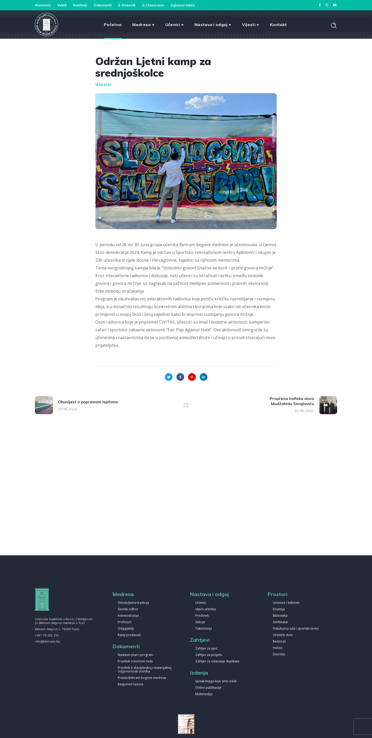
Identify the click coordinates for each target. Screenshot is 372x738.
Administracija (128, 616)
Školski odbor (128, 609)
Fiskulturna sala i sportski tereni (296, 629)
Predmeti (202, 616)
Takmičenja (203, 629)
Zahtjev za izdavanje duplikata (217, 661)
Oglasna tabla (183, 5)
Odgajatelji (126, 629)
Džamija (279, 609)
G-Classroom (153, 5)
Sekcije (200, 622)
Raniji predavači (129, 635)
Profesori (124, 622)
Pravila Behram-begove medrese (142, 678)
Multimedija (203, 694)
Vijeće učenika (205, 609)
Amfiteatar (280, 622)
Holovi (277, 648)
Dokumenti (103, 5)
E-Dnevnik (126, 5)
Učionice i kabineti (286, 603)
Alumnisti (43, 5)
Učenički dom (283, 635)
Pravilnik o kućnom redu (135, 661)
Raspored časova (130, 684)
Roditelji (80, 5)
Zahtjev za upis (206, 649)
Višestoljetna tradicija (133, 603)
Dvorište (279, 654)
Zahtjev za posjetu (208, 655)
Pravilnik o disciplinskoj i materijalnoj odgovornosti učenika (145, 669)
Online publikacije (208, 688)
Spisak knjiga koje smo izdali (216, 681)
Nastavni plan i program (135, 655)
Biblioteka (280, 616)
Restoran (279, 642)
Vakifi (62, 5)
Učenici (200, 603)
